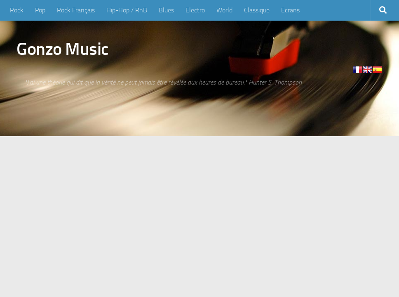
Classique (257, 10)
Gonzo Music (62, 49)
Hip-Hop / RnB (126, 10)
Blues (166, 10)
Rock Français (76, 10)
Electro (195, 10)
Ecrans (290, 10)
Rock (16, 10)
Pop (40, 10)
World (224, 10)
